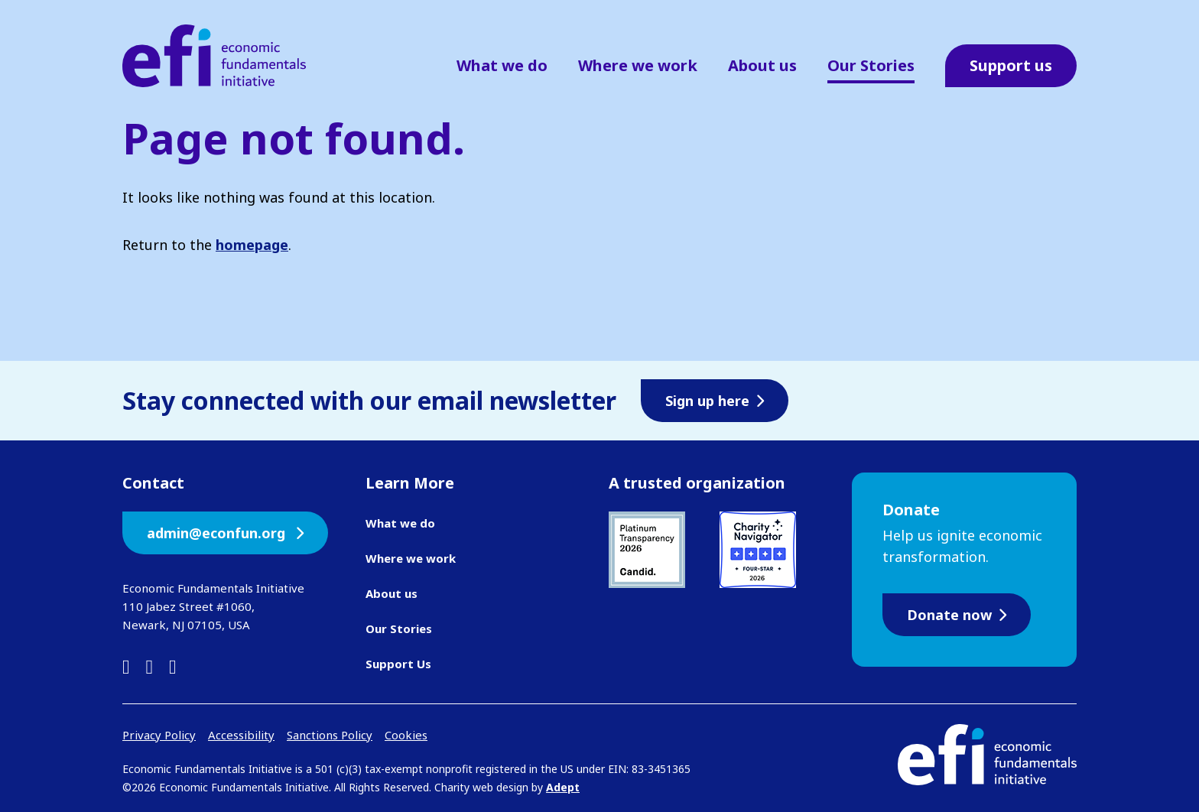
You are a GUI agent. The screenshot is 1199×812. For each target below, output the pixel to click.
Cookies (406, 734)
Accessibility (241, 734)
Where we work (637, 65)
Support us (1011, 65)
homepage (252, 244)
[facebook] (150, 666)
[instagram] (173, 666)
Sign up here (707, 400)
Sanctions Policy (329, 734)
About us (762, 65)
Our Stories (871, 65)
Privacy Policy (159, 734)
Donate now (949, 615)
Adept (563, 787)
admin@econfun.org (218, 533)
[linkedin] (126, 666)
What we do (502, 65)
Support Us (398, 663)
